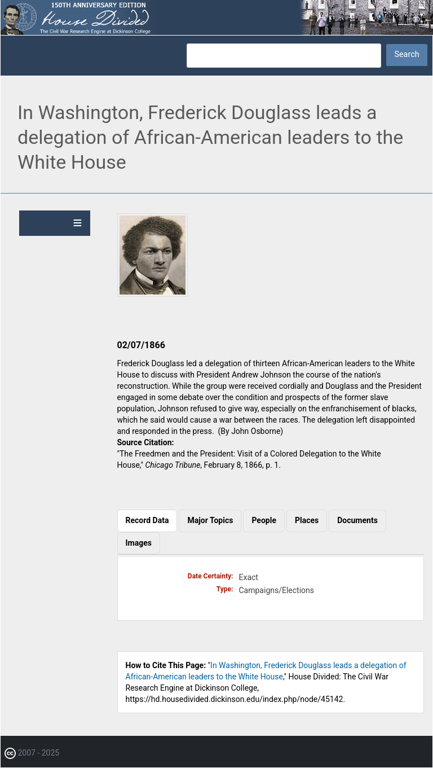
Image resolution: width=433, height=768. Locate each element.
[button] (152, 294)
